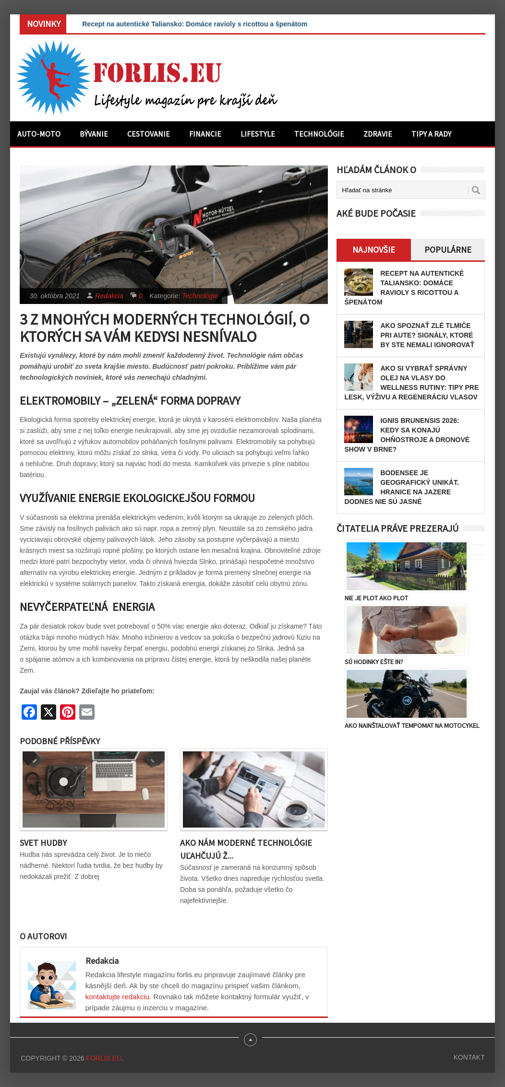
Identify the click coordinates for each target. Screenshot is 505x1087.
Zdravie (377, 134)
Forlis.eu (103, 1058)
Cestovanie (148, 134)
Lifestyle (257, 134)
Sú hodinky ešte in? (374, 661)
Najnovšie (373, 249)
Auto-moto (38, 134)
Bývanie (94, 134)
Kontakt (469, 1057)
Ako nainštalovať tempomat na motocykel (412, 725)
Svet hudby (43, 842)
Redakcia (109, 296)
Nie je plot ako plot (376, 598)
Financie (205, 134)
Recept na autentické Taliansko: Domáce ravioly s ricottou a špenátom (194, 24)
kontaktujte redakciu (117, 997)
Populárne (447, 249)
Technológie (319, 134)
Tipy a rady (431, 134)
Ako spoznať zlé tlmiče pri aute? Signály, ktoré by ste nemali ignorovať (427, 335)
